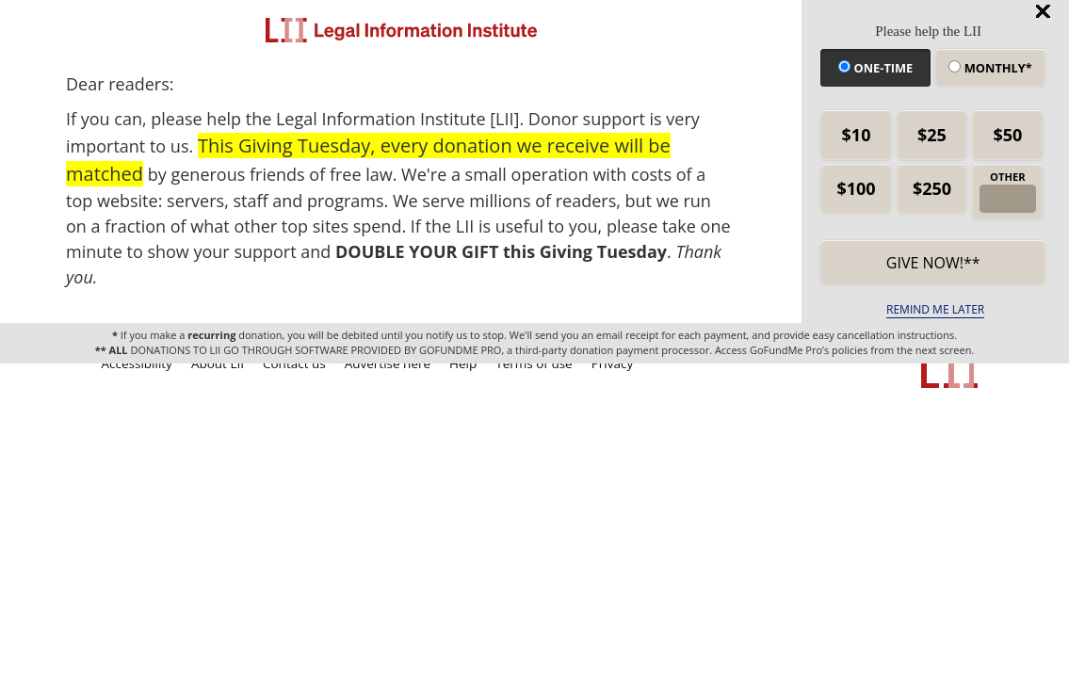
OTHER (1008, 176)
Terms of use (533, 363)
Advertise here (387, 363)
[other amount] (1008, 199)
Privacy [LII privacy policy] (612, 363)
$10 (856, 134)
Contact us (294, 363)
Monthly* (989, 67)
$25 (932, 134)
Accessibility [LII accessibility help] (137, 363)
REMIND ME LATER (935, 309)
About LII (217, 363)
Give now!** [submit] (933, 262)
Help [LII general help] (463, 363)
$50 (1007, 134)
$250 (932, 188)
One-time (875, 67)
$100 (855, 188)
